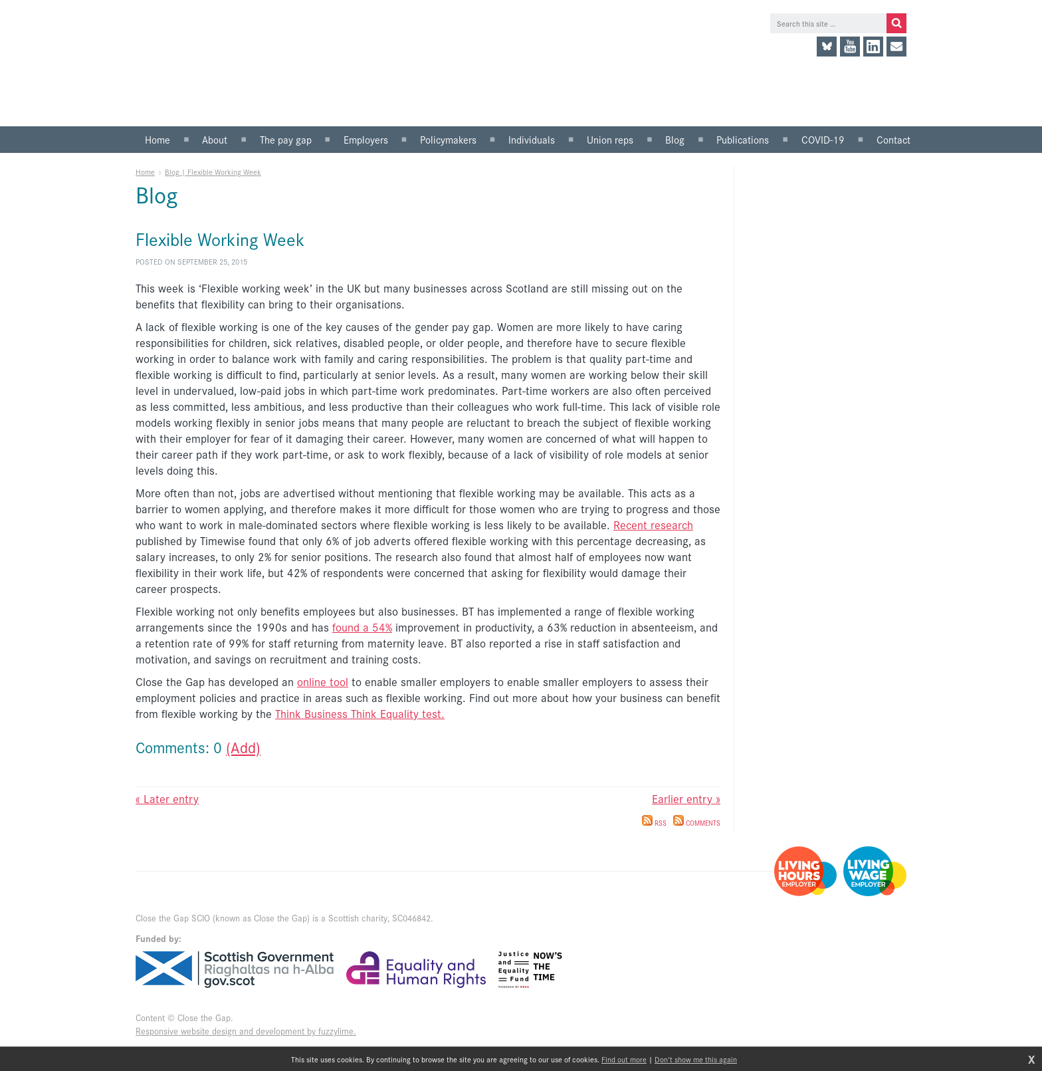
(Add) (243, 747)
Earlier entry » (686, 798)
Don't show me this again (696, 1059)
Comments (696, 823)
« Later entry (167, 798)
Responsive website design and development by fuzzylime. (246, 1030)
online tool (322, 681)
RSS (654, 823)
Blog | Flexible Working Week (213, 171)
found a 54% (362, 627)
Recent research (653, 525)
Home (145, 171)
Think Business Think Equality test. (360, 713)
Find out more (624, 1059)
